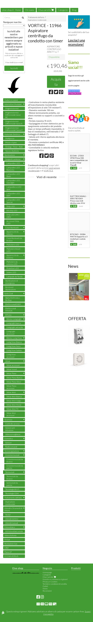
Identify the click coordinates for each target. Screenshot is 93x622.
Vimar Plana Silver (14, 382)
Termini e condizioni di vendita (55, 584)
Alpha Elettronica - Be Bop (12, 299)
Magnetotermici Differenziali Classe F (14, 129)
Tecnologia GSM (12, 493)
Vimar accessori (13, 365)
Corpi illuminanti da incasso (14, 239)
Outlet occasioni (11, 100)
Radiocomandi (11, 447)
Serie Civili (8, 293)
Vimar (7, 361)
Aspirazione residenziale (37, 20)
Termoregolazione (11, 451)
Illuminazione (9, 155)
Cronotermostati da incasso (15, 460)
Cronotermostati (12, 455)
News (45, 588)
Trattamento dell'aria (36, 17)
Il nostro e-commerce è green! (55, 579)
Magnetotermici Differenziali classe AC (13, 114)
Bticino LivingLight (14, 319)
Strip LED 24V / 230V (13, 215)
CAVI (6, 548)
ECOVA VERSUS (11, 556)
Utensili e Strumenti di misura (13, 509)
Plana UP (8, 552)
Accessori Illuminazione (10, 288)
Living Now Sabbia (14, 350)
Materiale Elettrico (12, 134)
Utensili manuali (11, 523)
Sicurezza (8, 419)
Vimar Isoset (12, 369)
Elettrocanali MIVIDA (10, 309)
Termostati (9, 472)
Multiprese (9, 138)
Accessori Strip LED (13, 222)
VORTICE (48, 170)
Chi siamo (29, 10)
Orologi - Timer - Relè (14, 147)
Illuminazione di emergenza (11, 282)
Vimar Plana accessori (11, 387)
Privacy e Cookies (50, 581)
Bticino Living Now (14, 338)
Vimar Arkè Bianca (14, 396)
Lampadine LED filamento (13, 168)
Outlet (45, 586)
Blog (74, 10)
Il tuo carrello (46, 10)
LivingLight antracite (15, 327)
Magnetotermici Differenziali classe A (13, 122)
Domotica (8, 438)
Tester (8, 515)
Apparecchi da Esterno (12, 256)
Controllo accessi (12, 424)
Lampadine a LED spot (14, 188)
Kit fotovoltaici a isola (14, 531)
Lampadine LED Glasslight (13, 181)
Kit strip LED (12, 210)
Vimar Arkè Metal (14, 405)
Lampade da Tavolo (15, 276)
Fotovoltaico (9, 527)
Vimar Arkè (11, 392)
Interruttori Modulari (13, 104)
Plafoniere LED (13, 244)
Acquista (56, 82)
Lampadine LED (13, 163)
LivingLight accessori (11, 332)
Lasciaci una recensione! (76, 42)
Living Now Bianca (14, 342)
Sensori (8, 442)
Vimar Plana (11, 373)
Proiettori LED (13, 268)
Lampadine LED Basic (13, 175)
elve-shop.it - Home (11, 10)
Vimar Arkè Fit (12, 409)
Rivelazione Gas (10, 544)
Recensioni (47, 591)
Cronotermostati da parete (15, 467)
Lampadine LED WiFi (13, 194)
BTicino (8, 315)
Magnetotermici (12, 108)
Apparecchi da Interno (12, 233)
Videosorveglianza (12, 434)
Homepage (47, 572)
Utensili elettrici (11, 519)
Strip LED (11, 206)
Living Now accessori (11, 355)
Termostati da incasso (12, 477)
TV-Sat (7, 539)
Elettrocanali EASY (13, 304)
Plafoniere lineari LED (13, 250)
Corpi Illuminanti (12, 227)
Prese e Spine (11, 142)
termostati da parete (12, 484)
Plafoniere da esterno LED (12, 263)
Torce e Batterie (12, 151)
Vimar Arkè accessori (11, 414)
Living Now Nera (13, 346)
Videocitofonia (10, 535)
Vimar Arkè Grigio (14, 401)
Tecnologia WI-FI (12, 489)
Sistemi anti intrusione (10, 429)
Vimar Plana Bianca (14, 377)
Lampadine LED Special (13, 201)
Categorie (63, 10)
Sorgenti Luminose (13, 159)
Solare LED (11, 272)
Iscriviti (14, 68)
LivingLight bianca (14, 323)
